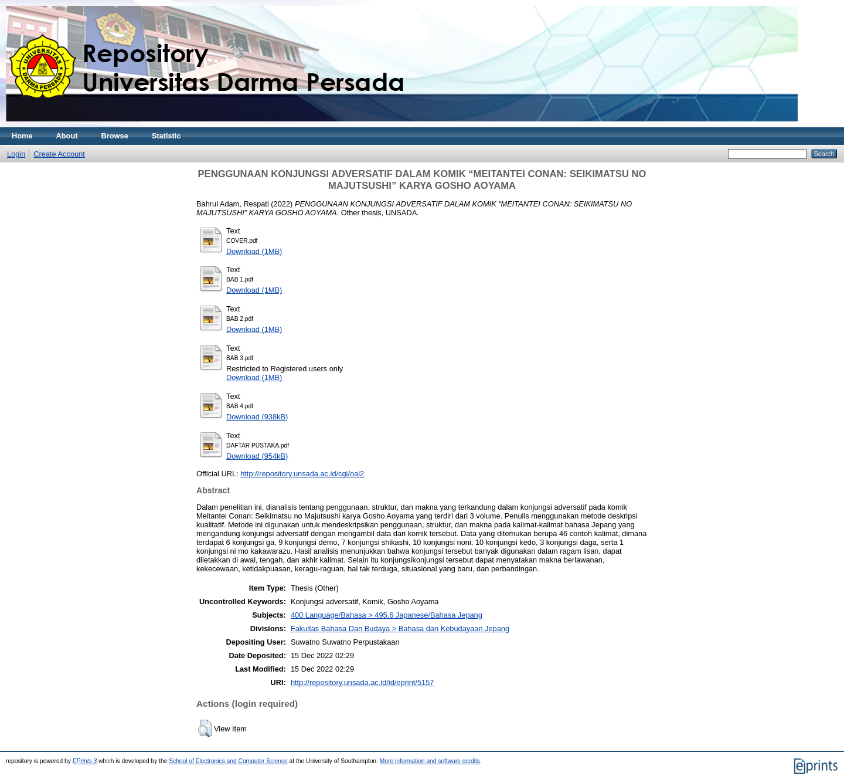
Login (16, 154)
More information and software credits (430, 761)
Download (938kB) (257, 416)
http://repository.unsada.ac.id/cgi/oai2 (302, 473)
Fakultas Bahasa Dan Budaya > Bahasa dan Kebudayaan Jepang (400, 628)
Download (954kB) (257, 456)
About (67, 135)
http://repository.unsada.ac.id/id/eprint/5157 (362, 682)
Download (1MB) (254, 251)
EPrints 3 (85, 761)
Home (22, 135)
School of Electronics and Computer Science (228, 761)
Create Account (59, 154)
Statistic (166, 135)
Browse (114, 135)
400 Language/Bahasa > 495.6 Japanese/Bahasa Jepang (386, 615)
